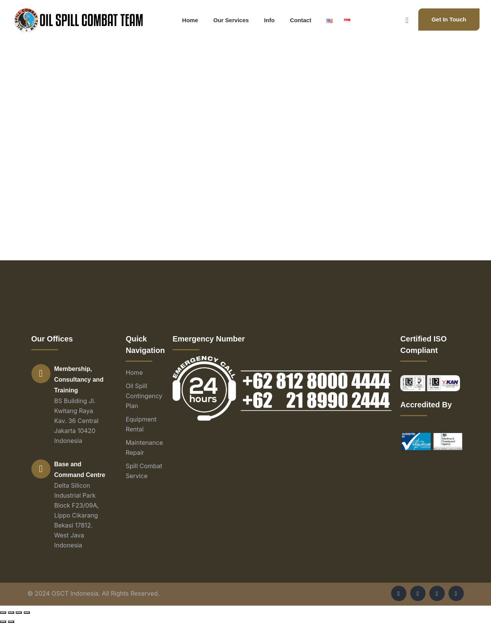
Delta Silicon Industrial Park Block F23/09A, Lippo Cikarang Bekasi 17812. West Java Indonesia (76, 515)
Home (134, 372)
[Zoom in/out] (27, 612)
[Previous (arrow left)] (3, 622)
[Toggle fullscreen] (19, 612)
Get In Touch (449, 19)
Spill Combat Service (144, 471)
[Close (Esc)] (3, 612)
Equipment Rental (141, 424)
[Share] (11, 612)
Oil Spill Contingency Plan (144, 396)
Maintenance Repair (144, 447)
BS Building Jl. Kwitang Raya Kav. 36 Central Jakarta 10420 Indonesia (76, 420)
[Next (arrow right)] (11, 622)
